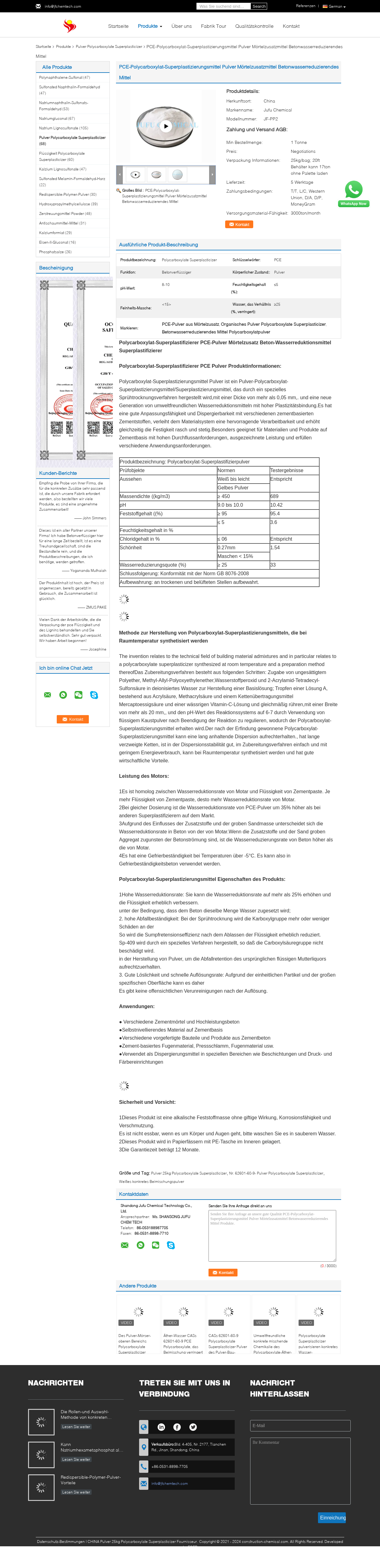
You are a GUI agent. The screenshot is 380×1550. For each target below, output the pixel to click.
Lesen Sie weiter (76, 1426)
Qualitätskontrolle (254, 26)
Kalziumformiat (51, 232)
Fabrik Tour (213, 26)
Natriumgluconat (53, 118)
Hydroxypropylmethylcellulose (64, 204)
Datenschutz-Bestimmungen (61, 1541)
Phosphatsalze (51, 251)
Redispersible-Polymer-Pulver (64, 194)
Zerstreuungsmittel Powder (61, 213)
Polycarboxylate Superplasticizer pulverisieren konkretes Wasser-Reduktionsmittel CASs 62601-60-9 (318, 1349)
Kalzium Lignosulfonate (59, 169)
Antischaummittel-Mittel (58, 223)
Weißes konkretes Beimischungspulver (151, 1181)
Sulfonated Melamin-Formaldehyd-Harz (72, 178)
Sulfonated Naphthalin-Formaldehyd (69, 87)
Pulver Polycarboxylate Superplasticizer (109, 46)
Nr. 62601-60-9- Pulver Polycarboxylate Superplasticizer (276, 1173)
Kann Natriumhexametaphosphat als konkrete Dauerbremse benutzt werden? (91, 1448)
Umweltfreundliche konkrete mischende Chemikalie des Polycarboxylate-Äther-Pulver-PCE (273, 1346)
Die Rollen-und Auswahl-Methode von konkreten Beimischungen (85, 1415)
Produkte (148, 26)
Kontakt (291, 26)
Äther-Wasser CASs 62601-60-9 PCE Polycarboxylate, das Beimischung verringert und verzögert (183, 1346)
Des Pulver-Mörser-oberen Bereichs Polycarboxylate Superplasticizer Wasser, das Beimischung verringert (138, 1349)
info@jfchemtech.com (63, 6)
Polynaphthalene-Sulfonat (60, 77)
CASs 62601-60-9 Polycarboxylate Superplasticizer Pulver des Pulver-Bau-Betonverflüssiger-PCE (228, 1346)
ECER (192, 1547)
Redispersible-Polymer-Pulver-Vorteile (91, 1479)
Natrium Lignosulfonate (58, 128)
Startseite (118, 26)
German (337, 6)
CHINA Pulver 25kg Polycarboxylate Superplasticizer (132, 1541)
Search (259, 6)
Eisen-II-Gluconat (53, 242)
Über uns (181, 26)
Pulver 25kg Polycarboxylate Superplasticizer (189, 1173)
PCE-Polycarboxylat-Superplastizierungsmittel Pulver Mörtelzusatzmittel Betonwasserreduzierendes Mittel (164, 196)
